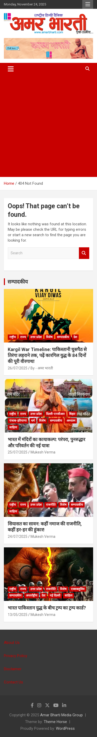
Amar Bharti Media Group (61, 715)
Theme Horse (55, 721)
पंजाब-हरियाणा (18, 420)
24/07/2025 (17, 536)
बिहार (72, 414)
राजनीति (51, 505)
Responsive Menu (87, 4)
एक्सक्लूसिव (78, 589)
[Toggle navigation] (11, 69)
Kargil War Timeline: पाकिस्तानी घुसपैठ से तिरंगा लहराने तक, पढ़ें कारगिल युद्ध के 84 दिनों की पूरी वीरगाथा (47, 355)
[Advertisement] (48, 125)
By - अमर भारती (42, 368)
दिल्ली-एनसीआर (55, 414)
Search (84, 253)
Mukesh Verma (43, 452)
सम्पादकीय (18, 282)
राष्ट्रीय (12, 337)
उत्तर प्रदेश (36, 337)
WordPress (65, 728)
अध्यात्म (70, 420)
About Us (12, 642)
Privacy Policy (15, 655)
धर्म (33, 420)
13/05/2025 (17, 615)
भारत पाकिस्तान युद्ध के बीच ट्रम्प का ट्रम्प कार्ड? (47, 608)
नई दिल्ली (55, 595)
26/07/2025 (17, 368)
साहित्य (13, 427)
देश (75, 337)
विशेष (49, 337)
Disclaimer (12, 669)
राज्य (23, 337)
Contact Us (13, 682)
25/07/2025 (17, 452)
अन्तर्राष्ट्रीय (31, 595)
